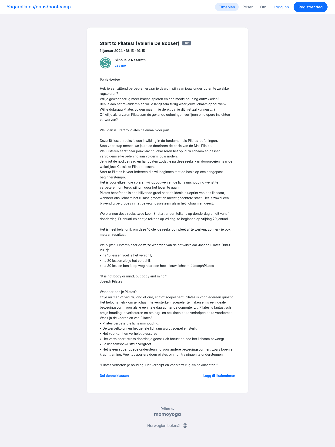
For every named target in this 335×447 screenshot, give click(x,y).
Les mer (121, 65)
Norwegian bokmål (167, 425)
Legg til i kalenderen (219, 376)
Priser (247, 7)
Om (263, 7)
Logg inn (281, 7)
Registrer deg (310, 7)
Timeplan (227, 7)
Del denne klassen (114, 376)
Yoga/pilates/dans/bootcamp (39, 7)
